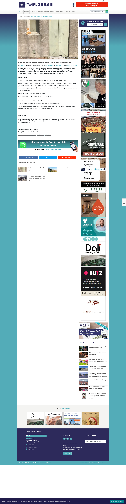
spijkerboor (50, 65)
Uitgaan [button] (61, 11)
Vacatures (68, 11)
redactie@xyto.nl (32, 482)
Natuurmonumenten (72, 65)
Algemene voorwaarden (85, 498)
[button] (19, 454)
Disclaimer (94, 498)
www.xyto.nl (31, 484)
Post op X (47, 158)
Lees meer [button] (67, 501)
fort (46, 65)
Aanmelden (67, 488)
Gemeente (40, 11)
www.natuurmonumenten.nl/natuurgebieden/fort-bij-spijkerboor (34, 135)
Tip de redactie (67, 158)
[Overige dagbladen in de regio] (95, 477)
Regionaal (46, 11)
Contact (73, 11)
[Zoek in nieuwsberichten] (98, 11)
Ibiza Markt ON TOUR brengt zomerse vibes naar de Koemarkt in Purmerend (98, 361)
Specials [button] (52, 11)
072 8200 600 (31, 480)
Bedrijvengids (33, 11)
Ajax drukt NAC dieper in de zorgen (98, 402)
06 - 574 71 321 (53, 149)
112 (22, 11)
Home (20, 16)
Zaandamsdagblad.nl (39, 4)
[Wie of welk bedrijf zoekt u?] (95, 24)
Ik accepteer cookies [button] (117, 501)
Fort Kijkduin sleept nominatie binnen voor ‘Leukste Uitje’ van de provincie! (36, 178)
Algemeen (26, 11)
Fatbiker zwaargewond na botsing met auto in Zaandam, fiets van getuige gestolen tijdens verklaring (98, 385)
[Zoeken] (107, 11)
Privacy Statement (102, 498)
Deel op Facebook (28, 158)
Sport (57, 11)
